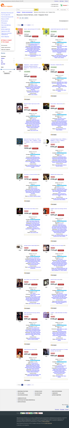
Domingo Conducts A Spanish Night (30, 245)
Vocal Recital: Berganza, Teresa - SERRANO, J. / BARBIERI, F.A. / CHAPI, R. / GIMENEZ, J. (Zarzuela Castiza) (59, 141)
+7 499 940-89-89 (54, 4)
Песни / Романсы (61, 57)
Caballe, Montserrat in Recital (29, 349)
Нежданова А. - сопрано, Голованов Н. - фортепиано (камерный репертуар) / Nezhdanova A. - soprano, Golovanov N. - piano (32, 66)
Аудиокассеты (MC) (5, 31)
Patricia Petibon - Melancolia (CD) (57, 103)
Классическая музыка (23, 394)
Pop (28, 196)
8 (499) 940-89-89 (45, 421)
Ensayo (34, 155)
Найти (36, 9)
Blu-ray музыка (4, 21)
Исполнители (4, 45)
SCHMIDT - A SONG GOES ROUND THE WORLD (59, 312)
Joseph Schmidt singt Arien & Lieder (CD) (58, 29)
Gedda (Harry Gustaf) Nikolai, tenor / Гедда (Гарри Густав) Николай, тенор (59, 261)
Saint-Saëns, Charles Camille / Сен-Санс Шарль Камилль (32, 50)
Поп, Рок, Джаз (21, 393)
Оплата (66, 1)
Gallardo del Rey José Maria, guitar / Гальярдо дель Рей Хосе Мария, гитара (59, 191)
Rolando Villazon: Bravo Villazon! (30, 208)
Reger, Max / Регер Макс (34, 91)
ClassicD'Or (34, 118)
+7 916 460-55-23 (54, 6)
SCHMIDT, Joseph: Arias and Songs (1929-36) (59, 208)
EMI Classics (61, 259)
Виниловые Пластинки (23, 391)
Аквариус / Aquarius (34, 85)
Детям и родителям (5, 29)
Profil (60, 327)
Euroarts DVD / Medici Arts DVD (34, 257)
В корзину (35, 36)
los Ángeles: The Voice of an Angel (57, 245)
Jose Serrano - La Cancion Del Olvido (30, 174)
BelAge (61, 45)
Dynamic (34, 293)
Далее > (29, 25)
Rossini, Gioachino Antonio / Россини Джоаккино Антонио (59, 335)
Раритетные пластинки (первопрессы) (6, 34)
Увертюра (38, 303)
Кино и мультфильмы (6, 25)
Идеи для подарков (5, 49)
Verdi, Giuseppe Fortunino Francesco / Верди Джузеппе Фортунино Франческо (59, 51)
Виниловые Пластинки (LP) (7, 12)
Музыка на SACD (5, 18)
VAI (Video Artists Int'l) (34, 363)
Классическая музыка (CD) (7, 16)
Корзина (65, 5)
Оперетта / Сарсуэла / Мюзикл (35, 196)
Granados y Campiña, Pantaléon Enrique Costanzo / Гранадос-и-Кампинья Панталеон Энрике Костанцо (59, 121)
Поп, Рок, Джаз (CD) (5, 14)
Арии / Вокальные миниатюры (33, 55)
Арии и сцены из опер (59, 90)
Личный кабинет (63, 9)
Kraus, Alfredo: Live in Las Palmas (30, 279)
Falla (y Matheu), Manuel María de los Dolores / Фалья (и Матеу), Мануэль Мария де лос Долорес (59, 124)
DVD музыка (4, 23)
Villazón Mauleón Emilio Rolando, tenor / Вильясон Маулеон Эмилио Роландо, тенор (33, 225)
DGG (60, 80)
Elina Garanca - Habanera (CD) (56, 64)
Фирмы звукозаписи (5, 47)
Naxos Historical (60, 223)
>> (32, 25)
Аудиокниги (4, 27)
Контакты (56, 1)
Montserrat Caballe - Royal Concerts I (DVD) (32, 103)
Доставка (62, 1)
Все (18, 17)
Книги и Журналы (5, 36)
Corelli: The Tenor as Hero (55, 279)
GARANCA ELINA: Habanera (56, 174)
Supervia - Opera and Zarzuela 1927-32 (31, 29)
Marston (60, 364)
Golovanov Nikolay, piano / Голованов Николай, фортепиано (33, 88)
